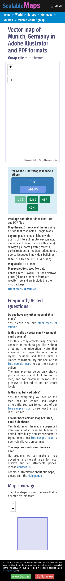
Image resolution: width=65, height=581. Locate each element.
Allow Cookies (21, 576)
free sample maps (19, 363)
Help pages (35, 475)
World (19, 14)
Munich (8, 20)
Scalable (13, 5)
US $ (20, 199)
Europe (31, 14)
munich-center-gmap (31, 20)
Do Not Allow (45, 576)
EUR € (32, 199)
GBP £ (44, 200)
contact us (24, 467)
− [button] (10, 72)
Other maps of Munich (22, 289)
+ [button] (10, 67)
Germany (46, 14)
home (6, 14)
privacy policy (9, 570)
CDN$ (32, 207)
